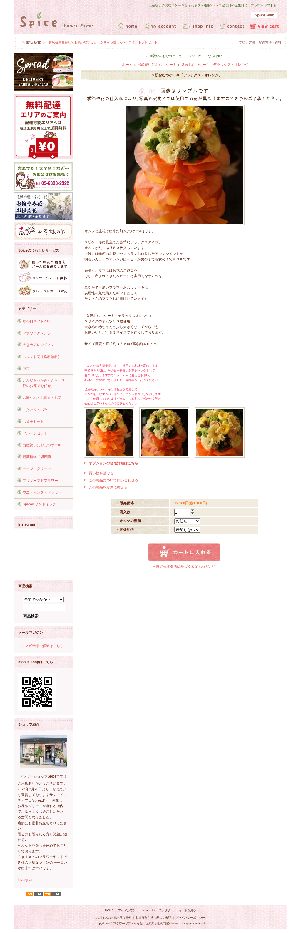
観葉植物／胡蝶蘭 (37, 457)
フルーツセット (35, 433)
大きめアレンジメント (40, 345)
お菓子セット (33, 421)
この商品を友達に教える (108, 487)
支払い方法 (247, 42)
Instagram (25, 879)
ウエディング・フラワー (42, 492)
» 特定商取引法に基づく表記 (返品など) (184, 566)
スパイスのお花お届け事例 (114, 917)
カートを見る (187, 910)
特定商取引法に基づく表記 (153, 917)
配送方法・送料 (270, 42)
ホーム (127, 65)
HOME (109, 910)
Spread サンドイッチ (39, 504)
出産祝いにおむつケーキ (42, 445)
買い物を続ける (101, 473)
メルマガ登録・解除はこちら (40, 646)
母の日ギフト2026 (37, 321)
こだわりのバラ (35, 410)
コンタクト (166, 910)
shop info (149, 910)
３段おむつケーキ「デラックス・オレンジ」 (216, 65)
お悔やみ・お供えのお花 (42, 398)
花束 (26, 369)
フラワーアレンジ (37, 333)
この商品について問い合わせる (113, 480)
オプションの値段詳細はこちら (113, 463)
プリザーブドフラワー (40, 481)
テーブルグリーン (37, 469)
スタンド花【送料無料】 (42, 357)
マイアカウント (128, 910)
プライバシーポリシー (190, 917)
